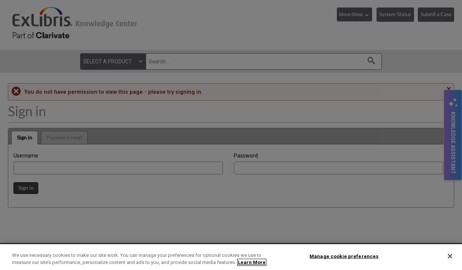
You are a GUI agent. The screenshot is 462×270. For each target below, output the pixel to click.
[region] (231, 257)
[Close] (450, 256)
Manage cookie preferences (343, 256)
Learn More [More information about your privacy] (252, 262)
